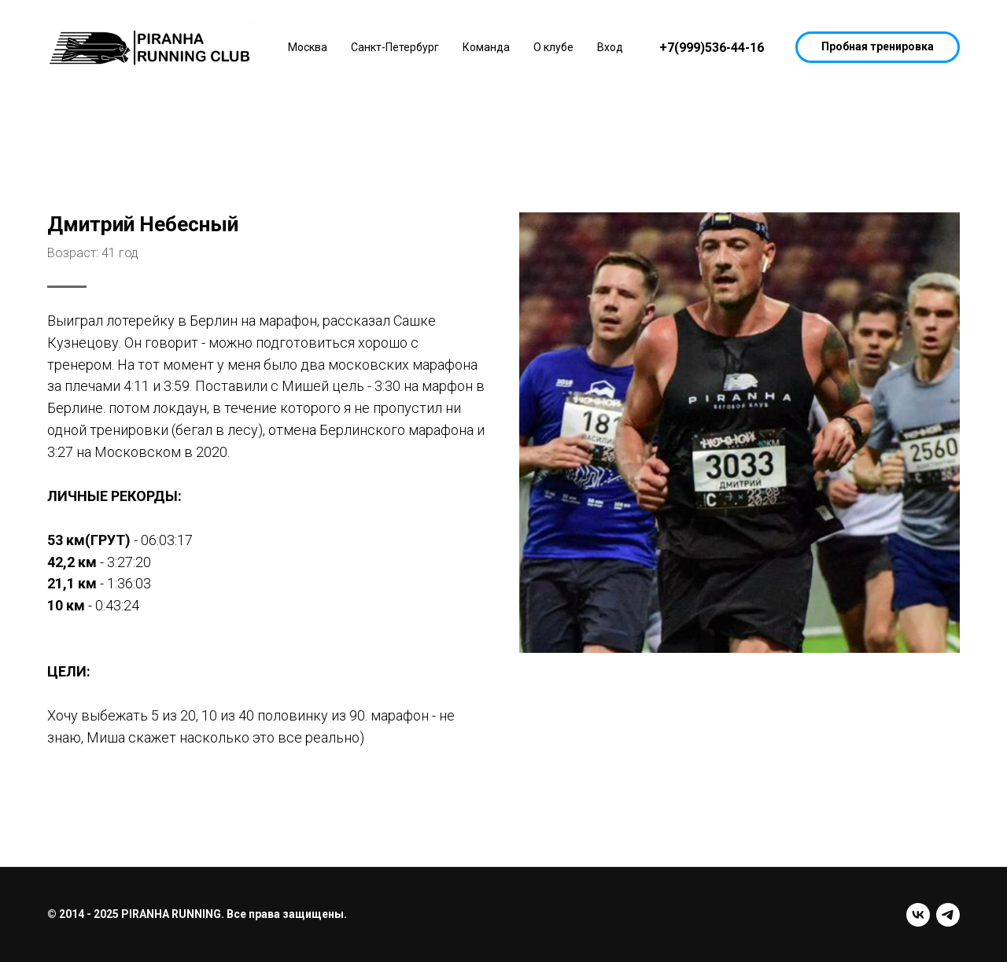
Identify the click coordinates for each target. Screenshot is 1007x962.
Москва (307, 47)
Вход (610, 47)
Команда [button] (486, 47)
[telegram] (948, 915)
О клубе (553, 47)
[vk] (918, 915)
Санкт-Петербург (395, 47)
